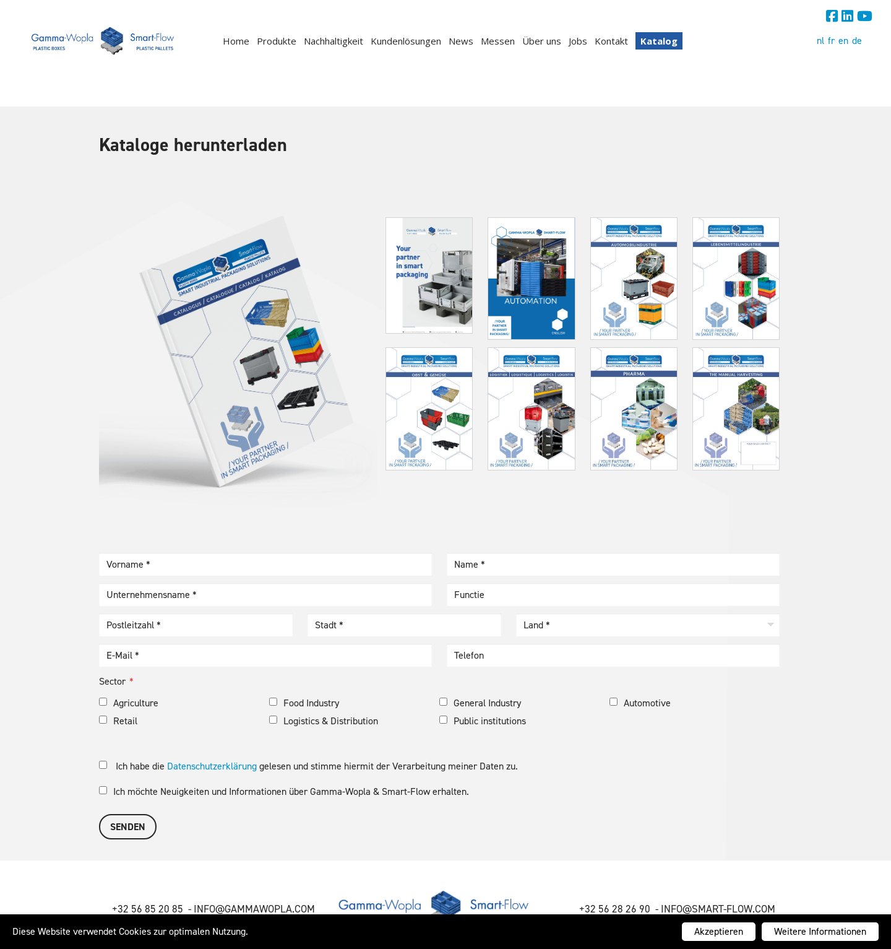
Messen (498, 41)
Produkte (276, 41)
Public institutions (482, 720)
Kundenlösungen (406, 41)
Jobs (578, 41)
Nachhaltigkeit (333, 41)
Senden (127, 826)
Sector (112, 681)
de (857, 40)
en (843, 40)
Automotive (640, 702)
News (461, 41)
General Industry (480, 702)
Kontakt (611, 41)
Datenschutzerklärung (212, 766)
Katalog (659, 41)
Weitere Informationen (820, 931)
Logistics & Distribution (323, 720)
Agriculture (128, 702)
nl (820, 40)
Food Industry (304, 702)
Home (236, 41)
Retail (118, 720)
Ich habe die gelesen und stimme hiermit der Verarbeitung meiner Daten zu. (308, 766)
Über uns (541, 41)
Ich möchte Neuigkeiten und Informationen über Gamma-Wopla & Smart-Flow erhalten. (284, 791)
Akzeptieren (718, 931)
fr (831, 40)
